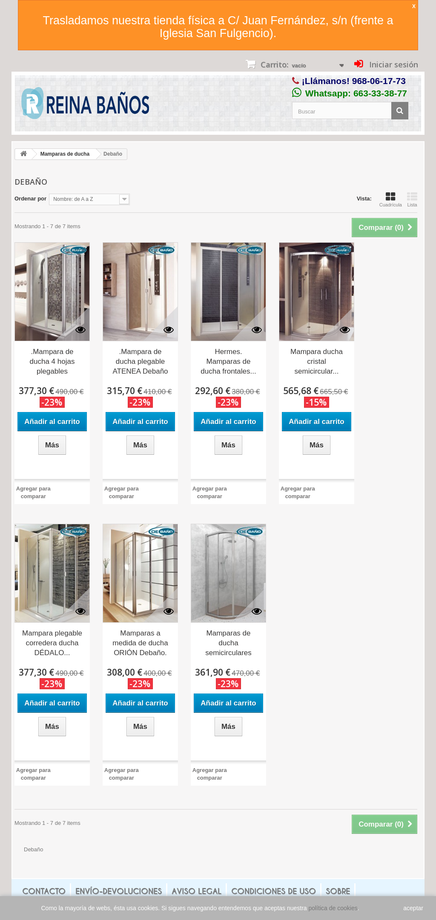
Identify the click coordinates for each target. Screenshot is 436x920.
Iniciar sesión (392, 64)
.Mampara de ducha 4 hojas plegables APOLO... (52, 362)
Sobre (338, 891)
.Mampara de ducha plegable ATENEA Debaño (140, 361)
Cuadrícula (390, 199)
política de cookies (333, 908)
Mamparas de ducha (64, 154)
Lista (412, 199)
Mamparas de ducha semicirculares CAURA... (228, 643)
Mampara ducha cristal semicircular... (316, 361)
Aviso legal (196, 891)
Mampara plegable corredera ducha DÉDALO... (52, 643)
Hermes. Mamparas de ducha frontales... (228, 361)
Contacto (44, 891)
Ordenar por (30, 198)
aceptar (413, 908)
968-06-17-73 (379, 81)
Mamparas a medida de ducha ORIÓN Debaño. (140, 643)
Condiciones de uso (273, 891)
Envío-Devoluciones (118, 891)
